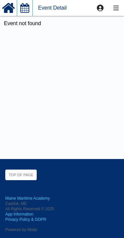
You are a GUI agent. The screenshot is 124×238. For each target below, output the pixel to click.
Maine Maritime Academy (27, 198)
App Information (19, 214)
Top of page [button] (21, 175)
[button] (100, 8)
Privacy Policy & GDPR (25, 219)
